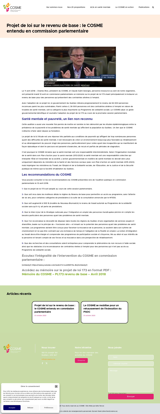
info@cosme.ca (48, 359)
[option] (55, 312)
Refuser (30, 408)
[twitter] (46, 363)
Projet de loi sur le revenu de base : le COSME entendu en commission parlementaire (54, 308)
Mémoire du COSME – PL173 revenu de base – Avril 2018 (64, 274)
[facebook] (42, 363)
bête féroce (100, 406)
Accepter (12, 408)
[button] (56, 386)
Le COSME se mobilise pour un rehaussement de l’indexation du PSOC (102, 308)
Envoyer (131, 396)
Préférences (48, 408)
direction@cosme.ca (110, 411)
